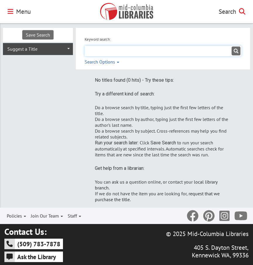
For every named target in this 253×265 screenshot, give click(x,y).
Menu (19, 11)
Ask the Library (30, 257)
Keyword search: (98, 39)
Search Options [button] (102, 62)
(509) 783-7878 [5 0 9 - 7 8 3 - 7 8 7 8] (32, 244)
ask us (118, 182)
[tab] (38, 48)
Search (232, 11)
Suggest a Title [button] (22, 49)
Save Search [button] (38, 35)
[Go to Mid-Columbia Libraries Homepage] (126, 11)
